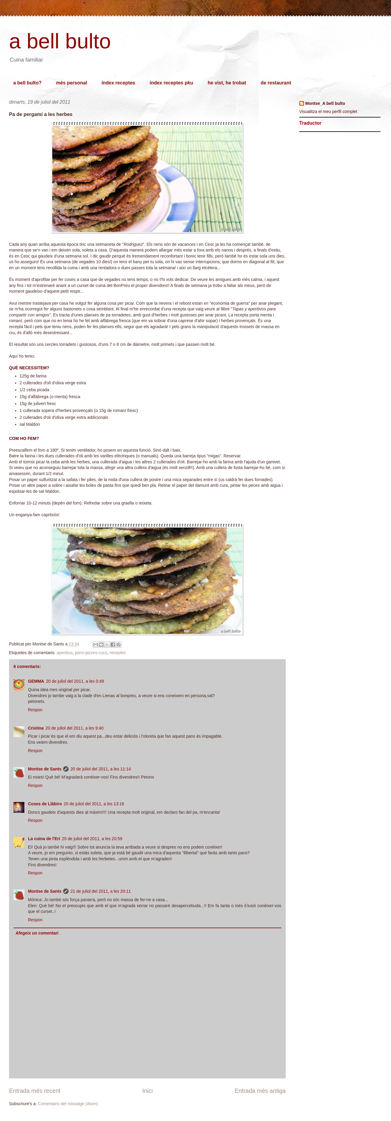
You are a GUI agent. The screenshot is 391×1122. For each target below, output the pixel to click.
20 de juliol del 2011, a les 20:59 (92, 838)
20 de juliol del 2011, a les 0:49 (75, 681)
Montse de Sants (44, 769)
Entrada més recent (34, 1090)
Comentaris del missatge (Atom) (68, 1103)
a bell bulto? (27, 82)
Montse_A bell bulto (325, 103)
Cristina (36, 728)
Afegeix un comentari (37, 933)
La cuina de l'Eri (44, 838)
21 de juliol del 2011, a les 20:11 (100, 891)
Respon (35, 709)
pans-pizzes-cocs (91, 652)
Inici (147, 1090)
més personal (71, 82)
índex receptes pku (171, 82)
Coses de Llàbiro (45, 803)
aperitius (64, 652)
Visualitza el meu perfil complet (328, 111)
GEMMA (36, 681)
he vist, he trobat (227, 82)
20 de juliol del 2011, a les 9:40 (74, 728)
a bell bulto (60, 41)
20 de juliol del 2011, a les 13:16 (94, 803)
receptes (118, 652)
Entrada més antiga (260, 1090)
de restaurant (275, 82)
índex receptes (118, 82)
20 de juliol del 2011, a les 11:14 (100, 769)
